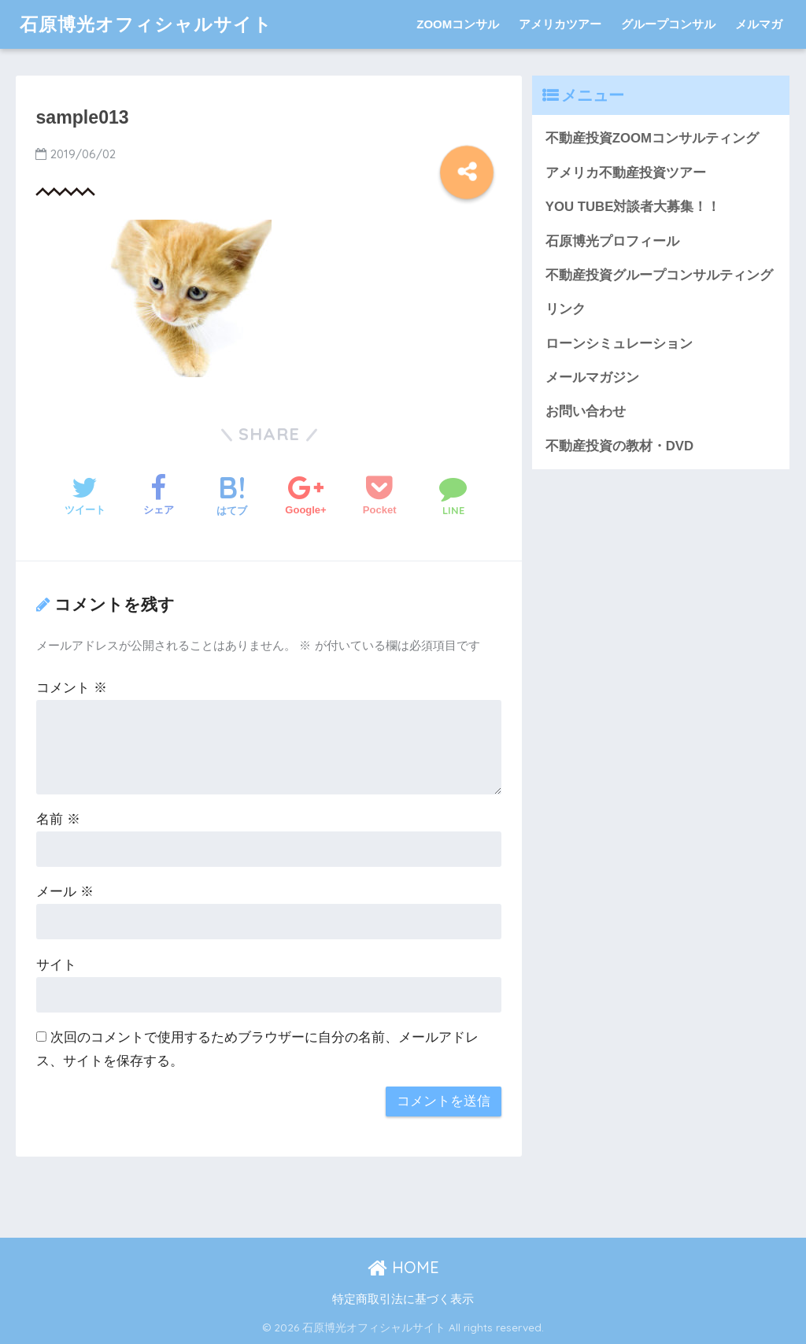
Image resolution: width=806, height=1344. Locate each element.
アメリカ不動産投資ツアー (625, 172)
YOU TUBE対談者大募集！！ (633, 206)
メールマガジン (592, 377)
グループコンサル (668, 24)
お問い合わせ (585, 411)
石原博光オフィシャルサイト (146, 24)
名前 (58, 819)
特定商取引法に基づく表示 (403, 1299)
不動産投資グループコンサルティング (659, 275)
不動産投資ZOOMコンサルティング (652, 138)
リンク (565, 309)
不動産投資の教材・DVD (619, 446)
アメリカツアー (560, 24)
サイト (56, 964)
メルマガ (758, 24)
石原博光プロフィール (612, 241)
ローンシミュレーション (619, 343)
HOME (403, 1267)
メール (65, 891)
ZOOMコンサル (457, 24)
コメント (71, 687)
